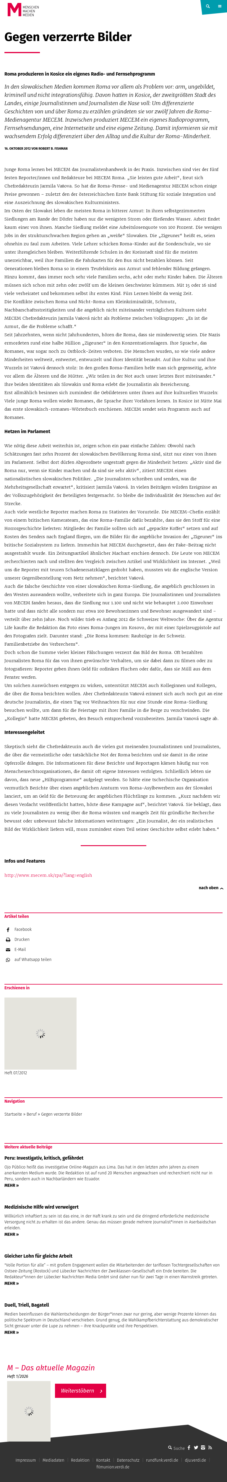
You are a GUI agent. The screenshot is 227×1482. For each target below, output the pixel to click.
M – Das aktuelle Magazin (51, 1367)
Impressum (25, 1460)
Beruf (32, 1114)
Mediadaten (53, 1460)
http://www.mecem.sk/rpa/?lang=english (48, 875)
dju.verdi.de (195, 1460)
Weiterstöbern (77, 1391)
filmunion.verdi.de (112, 1467)
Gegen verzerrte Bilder (61, 1114)
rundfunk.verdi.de (162, 1460)
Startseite (13, 1114)
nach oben (208, 887)
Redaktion (80, 1460)
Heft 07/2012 (40, 1036)
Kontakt (103, 1460)
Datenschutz (128, 1460)
